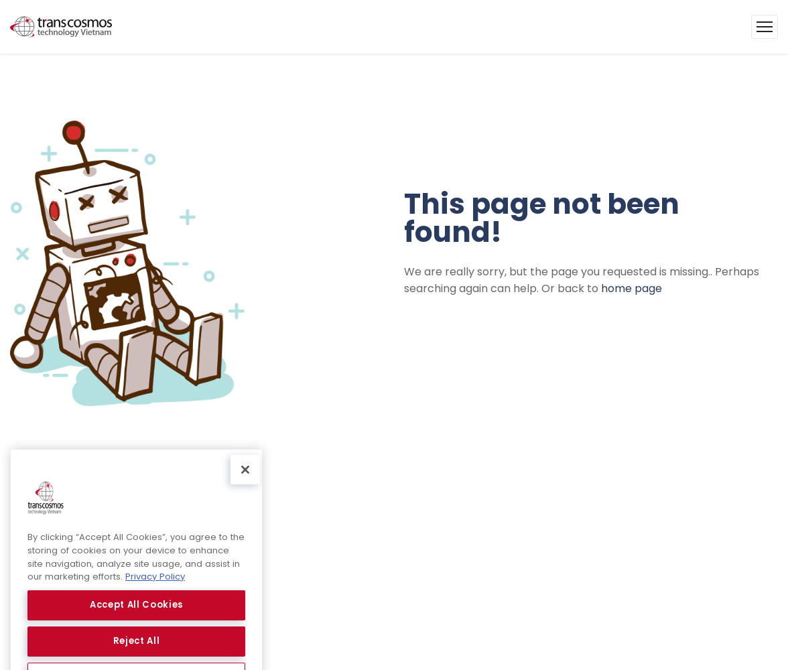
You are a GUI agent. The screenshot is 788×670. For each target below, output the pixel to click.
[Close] (245, 479)
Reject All (136, 650)
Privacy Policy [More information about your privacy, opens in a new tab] (155, 586)
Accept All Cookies (136, 614)
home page (631, 288)
